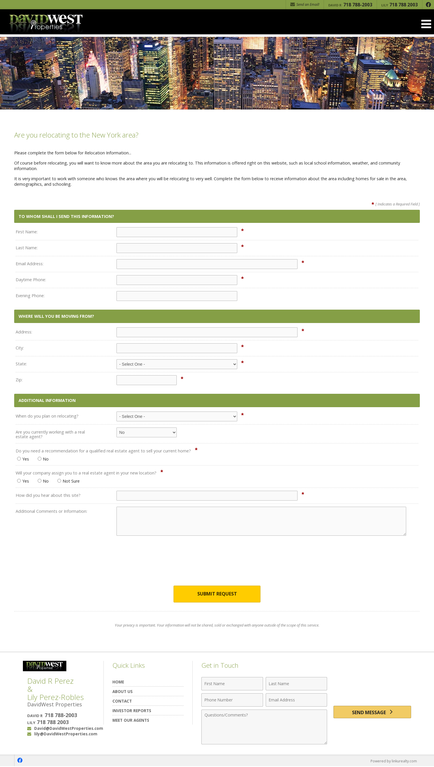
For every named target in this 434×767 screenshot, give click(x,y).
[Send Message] (372, 713)
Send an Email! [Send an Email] (304, 4)
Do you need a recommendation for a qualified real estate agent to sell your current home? (103, 451)
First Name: (27, 231)
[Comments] (264, 727)
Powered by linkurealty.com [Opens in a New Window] (392, 761)
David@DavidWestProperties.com (68, 729)
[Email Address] (296, 700)
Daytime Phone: (31, 279)
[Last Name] (296, 684)
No (43, 459)
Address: (24, 332)
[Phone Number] (232, 700)
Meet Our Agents (130, 720)
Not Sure (68, 481)
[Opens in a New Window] (428, 4)
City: (20, 348)
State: (21, 364)
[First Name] (232, 684)
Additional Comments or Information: (51, 511)
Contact (122, 701)
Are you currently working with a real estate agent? (50, 434)
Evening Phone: (30, 295)
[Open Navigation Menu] (426, 24)
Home (118, 682)
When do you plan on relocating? (47, 416)
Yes (23, 459)
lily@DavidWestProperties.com (65, 734)
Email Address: (29, 263)
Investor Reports (131, 711)
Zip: (19, 379)
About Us (122, 691)
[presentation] (217, 564)
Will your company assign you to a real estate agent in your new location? (86, 473)
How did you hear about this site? (48, 495)
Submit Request (217, 594)
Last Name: (27, 247)
